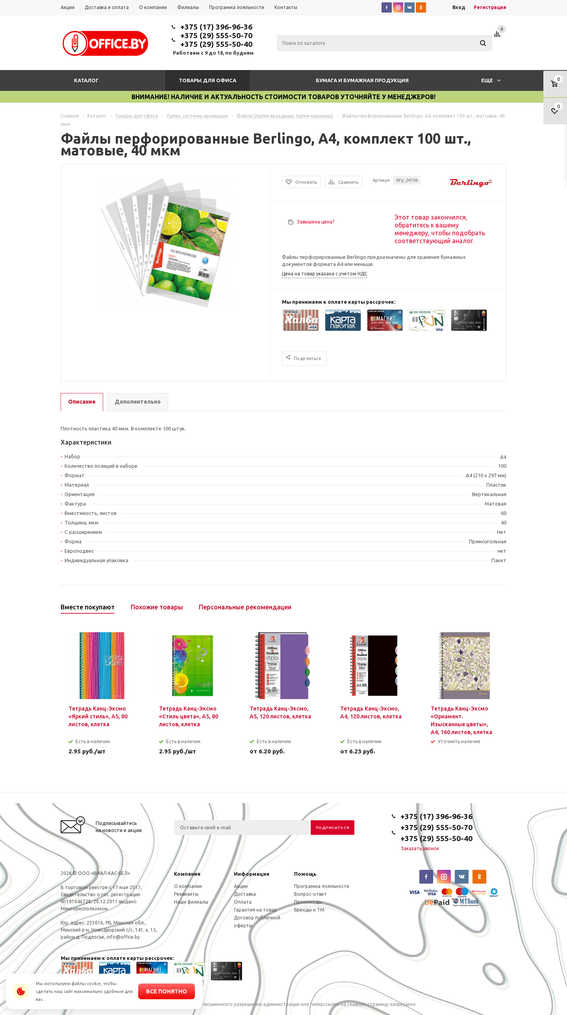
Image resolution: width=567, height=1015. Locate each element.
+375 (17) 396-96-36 (216, 26)
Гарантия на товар (255, 909)
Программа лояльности (321, 886)
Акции (241, 886)
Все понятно (166, 991)
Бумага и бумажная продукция (362, 80)
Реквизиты (186, 894)
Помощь (305, 874)
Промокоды (308, 901)
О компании (188, 886)
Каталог (86, 80)
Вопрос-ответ (310, 894)
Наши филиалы (191, 901)
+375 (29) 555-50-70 (216, 35)
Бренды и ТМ (309, 909)
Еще (490, 80)
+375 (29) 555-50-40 (216, 44)
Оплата (243, 901)
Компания (187, 874)
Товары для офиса (207, 80)
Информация (251, 874)
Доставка (245, 894)
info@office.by (123, 936)
